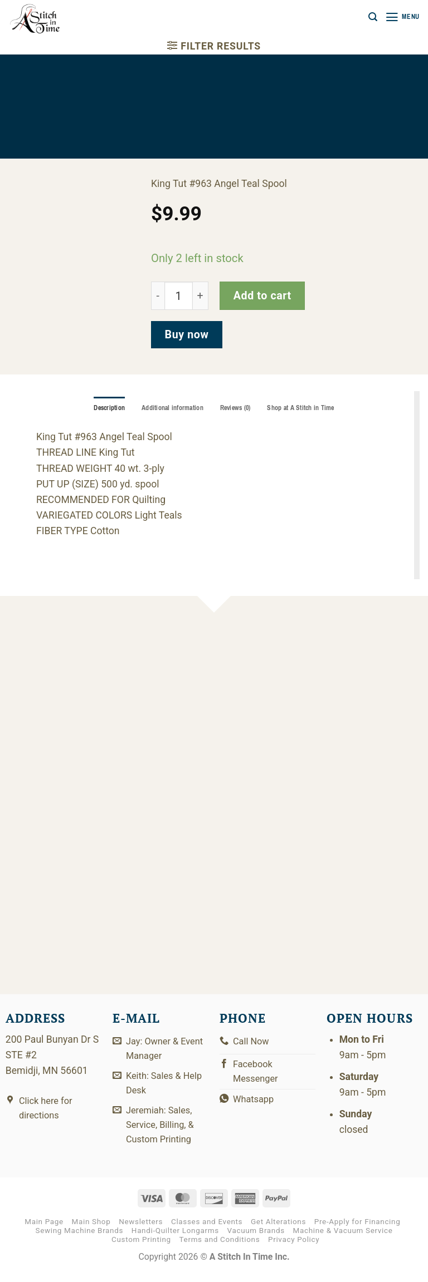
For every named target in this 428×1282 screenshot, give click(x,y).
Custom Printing (141, 1249)
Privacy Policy (293, 1249)
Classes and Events (206, 1231)
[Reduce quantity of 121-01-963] (157, 296)
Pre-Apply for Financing (357, 1231)
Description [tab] (103, 408)
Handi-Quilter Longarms (175, 1240)
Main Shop (91, 1231)
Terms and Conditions (219, 1249)
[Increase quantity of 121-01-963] (200, 296)
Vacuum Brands (256, 1240)
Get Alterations (278, 1231)
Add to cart (262, 295)
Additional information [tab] (169, 408)
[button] (370, 17)
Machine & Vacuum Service (343, 1240)
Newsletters (141, 1231)
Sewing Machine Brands (79, 1240)
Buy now (187, 334)
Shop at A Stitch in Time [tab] (306, 408)
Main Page (44, 1231)
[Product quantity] (178, 296)
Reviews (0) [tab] (236, 408)
